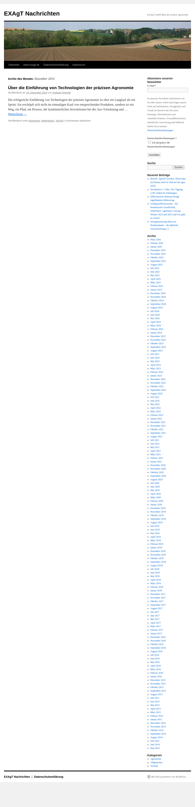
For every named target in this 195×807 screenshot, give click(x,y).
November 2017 (158, 597)
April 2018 (155, 579)
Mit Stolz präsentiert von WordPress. (168, 776)
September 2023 (158, 347)
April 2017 (155, 622)
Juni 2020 (155, 486)
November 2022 (158, 382)
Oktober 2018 (157, 558)
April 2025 (155, 279)
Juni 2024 (155, 314)
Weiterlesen (17, 114)
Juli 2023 (154, 354)
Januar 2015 (156, 719)
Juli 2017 (154, 612)
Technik (59, 120)
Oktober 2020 (157, 472)
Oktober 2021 (157, 429)
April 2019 (155, 536)
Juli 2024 (154, 311)
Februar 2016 (156, 673)
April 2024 (155, 322)
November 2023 (158, 339)
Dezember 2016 (158, 637)
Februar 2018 (156, 587)
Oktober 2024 (157, 300)
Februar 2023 (156, 372)
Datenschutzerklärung (55, 64)
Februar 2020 (156, 501)
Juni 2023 (155, 357)
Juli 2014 (154, 741)
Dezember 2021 (158, 422)
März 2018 (155, 583)
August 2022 (156, 393)
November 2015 (158, 683)
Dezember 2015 (158, 680)
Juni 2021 (155, 443)
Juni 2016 (155, 658)
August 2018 (156, 565)
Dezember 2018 (158, 551)
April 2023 (155, 365)
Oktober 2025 (157, 257)
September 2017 (158, 604)
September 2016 (158, 647)
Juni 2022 (155, 400)
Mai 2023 (155, 361)
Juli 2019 (154, 526)
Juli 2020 (154, 483)
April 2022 (155, 407)
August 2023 (156, 350)
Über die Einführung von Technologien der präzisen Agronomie (71, 87)
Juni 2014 (155, 744)
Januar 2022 (156, 418)
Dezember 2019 (158, 508)
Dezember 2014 (158, 723)
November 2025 (158, 253)
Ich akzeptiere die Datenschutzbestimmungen (161, 144)
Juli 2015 (154, 698)
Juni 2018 (155, 572)
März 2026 (155, 239)
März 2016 (155, 669)
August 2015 (156, 694)
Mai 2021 (155, 447)
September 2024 (158, 304)
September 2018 (158, 561)
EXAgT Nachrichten (32, 13)
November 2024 (158, 296)
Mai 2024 (155, 318)
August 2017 (156, 608)
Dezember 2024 (158, 293)
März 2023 (155, 368)
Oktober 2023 (157, 343)
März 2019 (155, 540)
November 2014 (158, 726)
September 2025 (158, 261)
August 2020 (156, 479)
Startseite (13, 64)
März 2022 (155, 411)
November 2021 (158, 425)
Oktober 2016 (157, 644)
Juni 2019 (155, 529)
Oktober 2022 (157, 386)
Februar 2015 (156, 715)
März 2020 (155, 497)
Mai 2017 (155, 619)
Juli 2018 (154, 569)
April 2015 (155, 708)
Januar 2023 (156, 375)
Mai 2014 (155, 748)
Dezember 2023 (158, 336)
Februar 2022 (156, 415)
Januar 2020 (156, 504)
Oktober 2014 (157, 730)
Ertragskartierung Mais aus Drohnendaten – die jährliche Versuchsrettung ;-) (164, 225)
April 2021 (155, 450)
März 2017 (155, 626)
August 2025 (156, 264)
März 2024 (155, 325)
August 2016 (156, 651)
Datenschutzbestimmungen (160, 130)
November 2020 (158, 468)
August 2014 (156, 737)
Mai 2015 (155, 705)
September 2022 (158, 390)
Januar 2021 (156, 461)
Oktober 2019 (157, 515)
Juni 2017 (155, 615)
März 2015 (155, 712)
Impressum (78, 64)
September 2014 (158, 733)
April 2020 (155, 493)
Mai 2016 (155, 662)
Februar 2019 (156, 544)
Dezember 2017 (158, 594)
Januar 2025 (156, 289)
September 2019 (158, 519)
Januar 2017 (156, 633)
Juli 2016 (154, 655)
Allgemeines (47, 120)
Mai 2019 (155, 533)
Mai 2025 (155, 275)
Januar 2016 (156, 676)
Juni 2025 (155, 271)
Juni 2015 (155, 701)
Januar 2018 (156, 590)
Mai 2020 (155, 490)
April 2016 (155, 665)
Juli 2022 (154, 397)
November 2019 (158, 511)
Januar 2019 (156, 547)
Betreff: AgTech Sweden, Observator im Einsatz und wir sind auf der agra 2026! (168, 182)
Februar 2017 (156, 630)
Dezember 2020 (158, 465)
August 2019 (156, 522)
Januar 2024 (156, 332)
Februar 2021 (156, 458)
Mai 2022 (155, 404)
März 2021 (155, 454)
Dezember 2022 (158, 379)
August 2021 (156, 436)
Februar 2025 (156, 286)
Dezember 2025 (158, 250)
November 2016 (158, 640)
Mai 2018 (155, 576)
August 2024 (156, 307)
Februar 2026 (156, 243)
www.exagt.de (31, 64)
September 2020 (158, 476)
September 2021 (158, 433)
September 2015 (158, 690)
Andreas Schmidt (61, 92)
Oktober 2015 (157, 687)
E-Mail (151, 85)
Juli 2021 (154, 440)
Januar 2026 (156, 246)
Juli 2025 (154, 268)
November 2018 (158, 554)
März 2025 (155, 282)
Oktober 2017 (157, 601)
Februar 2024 (156, 329)
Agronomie (34, 120)
